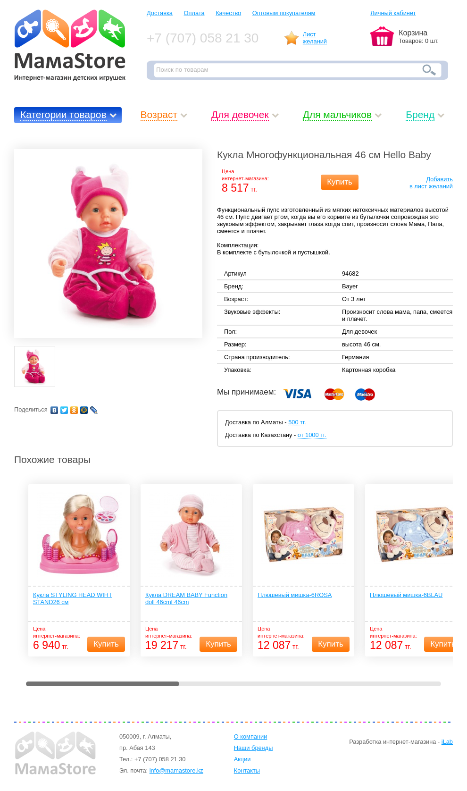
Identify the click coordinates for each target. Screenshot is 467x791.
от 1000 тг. (312, 434)
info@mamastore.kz (176, 770)
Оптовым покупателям (284, 13)
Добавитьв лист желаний (431, 183)
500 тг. (297, 422)
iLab (447, 741)
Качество (228, 13)
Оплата (194, 13)
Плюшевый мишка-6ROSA (295, 594)
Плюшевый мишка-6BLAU (406, 594)
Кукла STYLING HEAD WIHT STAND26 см (72, 598)
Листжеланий (315, 38)
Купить (339, 181)
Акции (242, 759)
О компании (250, 736)
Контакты (247, 770)
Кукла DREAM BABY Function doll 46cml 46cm (186, 598)
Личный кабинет (393, 13)
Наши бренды (253, 747)
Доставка (160, 13)
